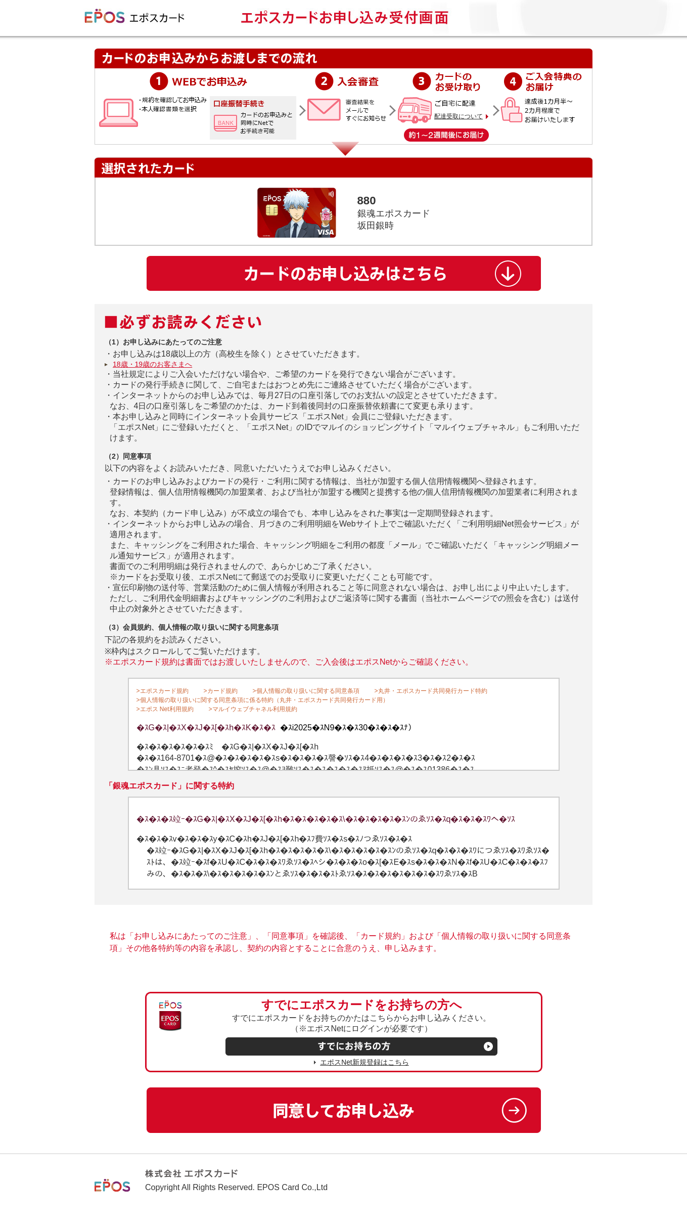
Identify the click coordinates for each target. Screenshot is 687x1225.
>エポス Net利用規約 (165, 709)
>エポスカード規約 (162, 690)
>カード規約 (221, 690)
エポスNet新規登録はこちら (364, 1062)
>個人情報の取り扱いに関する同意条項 (306, 690)
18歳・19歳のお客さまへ (152, 364)
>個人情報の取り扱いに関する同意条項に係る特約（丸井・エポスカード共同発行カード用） (262, 700)
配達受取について (458, 116)
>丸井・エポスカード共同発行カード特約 (431, 690)
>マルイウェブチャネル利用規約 (253, 709)
